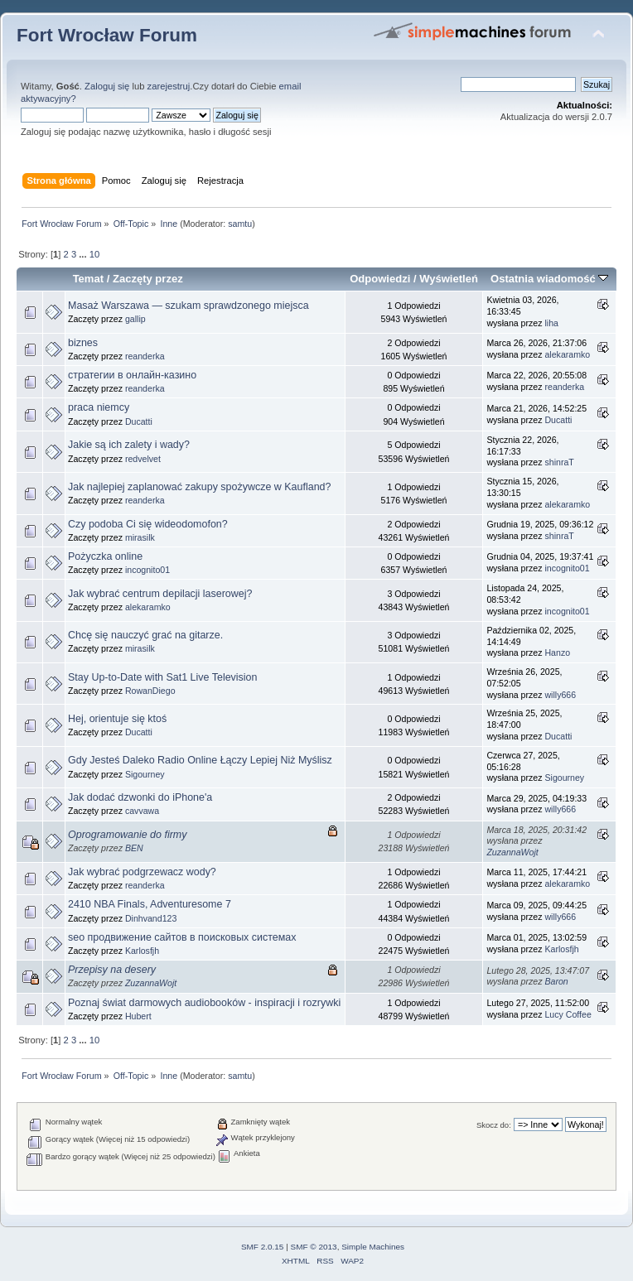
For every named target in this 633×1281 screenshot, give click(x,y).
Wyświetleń (448, 278)
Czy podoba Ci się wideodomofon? (148, 524)
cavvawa (142, 811)
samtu (240, 224)
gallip (135, 319)
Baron (556, 981)
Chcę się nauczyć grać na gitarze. (145, 635)
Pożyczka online (105, 556)
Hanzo (557, 652)
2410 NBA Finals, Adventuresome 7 (149, 904)
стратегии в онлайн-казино (132, 375)
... (84, 254)
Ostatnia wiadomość (549, 278)
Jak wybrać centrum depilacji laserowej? (160, 594)
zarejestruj (169, 86)
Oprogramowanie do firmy (127, 834)
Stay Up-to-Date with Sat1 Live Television (162, 677)
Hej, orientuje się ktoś (117, 719)
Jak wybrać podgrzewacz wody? (142, 872)
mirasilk (140, 537)
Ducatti (138, 421)
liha (551, 323)
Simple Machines (372, 1246)
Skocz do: (493, 1124)
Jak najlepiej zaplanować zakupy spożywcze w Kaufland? (199, 487)
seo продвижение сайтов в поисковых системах (182, 937)
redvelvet (143, 459)
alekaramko (567, 354)
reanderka (145, 356)
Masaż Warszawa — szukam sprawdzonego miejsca (188, 305)
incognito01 (147, 570)
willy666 (560, 695)
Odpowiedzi (380, 278)
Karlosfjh (142, 951)
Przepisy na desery (112, 969)
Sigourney (145, 774)
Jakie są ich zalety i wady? (129, 444)
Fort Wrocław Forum (107, 35)
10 (94, 254)
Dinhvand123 (150, 918)
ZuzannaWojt (512, 852)
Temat (88, 278)
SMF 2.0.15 (262, 1246)
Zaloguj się (107, 86)
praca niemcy (98, 407)
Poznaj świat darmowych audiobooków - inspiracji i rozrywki (204, 1003)
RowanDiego (150, 691)
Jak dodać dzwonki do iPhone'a (140, 797)
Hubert (138, 1016)
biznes (83, 343)
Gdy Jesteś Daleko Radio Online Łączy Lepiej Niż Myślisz (200, 760)
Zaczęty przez (148, 278)
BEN (134, 848)
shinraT (558, 462)
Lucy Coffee (567, 1014)
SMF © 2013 (314, 1246)
